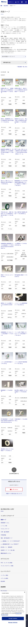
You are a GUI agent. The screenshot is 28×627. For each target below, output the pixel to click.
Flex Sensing (4, 590)
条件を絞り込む (7, 62)
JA (15, 2)
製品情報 (6, 5)
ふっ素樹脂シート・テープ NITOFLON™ (10, 541)
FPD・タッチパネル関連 (6, 562)
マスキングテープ (5, 528)
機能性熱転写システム (6, 553)
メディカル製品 (4, 578)
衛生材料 (3, 581)
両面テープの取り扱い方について (14, 493)
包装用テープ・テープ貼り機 (7, 550)
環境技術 (3, 593)
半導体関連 (3, 534)
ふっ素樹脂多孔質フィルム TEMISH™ (10, 544)
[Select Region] (22, 2)
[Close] (24, 599)
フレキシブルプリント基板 (7, 565)
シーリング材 (4, 525)
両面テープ (12, 5)
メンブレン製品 (4, 575)
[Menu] (26, 2)
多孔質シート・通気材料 (6, 547)
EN (18, 2)
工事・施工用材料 (5, 531)
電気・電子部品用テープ (6, 538)
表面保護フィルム (5, 522)
